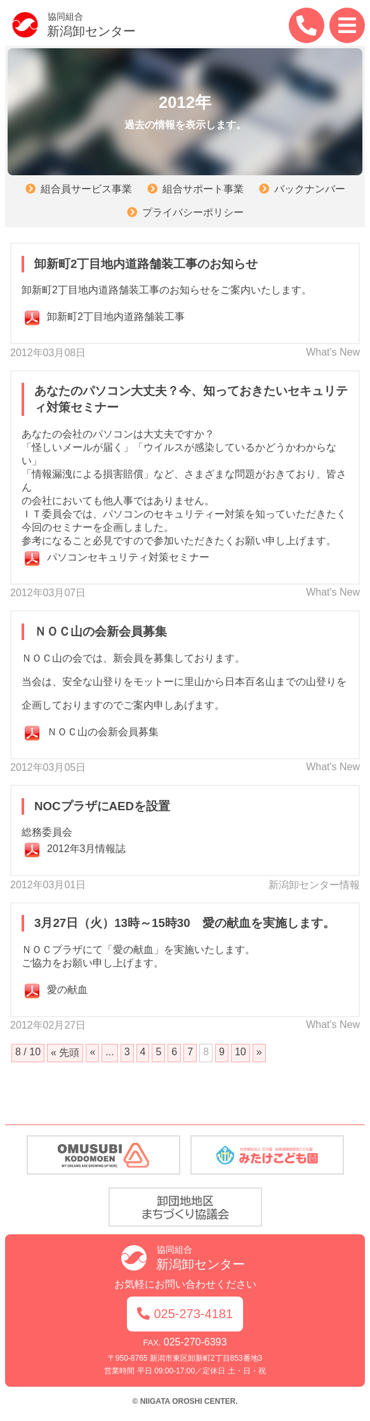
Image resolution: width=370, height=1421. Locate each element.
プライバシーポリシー (193, 212)
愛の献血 (67, 989)
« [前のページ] (92, 1051)
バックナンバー (309, 188)
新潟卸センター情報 (314, 884)
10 (240, 1051)
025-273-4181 (185, 1314)
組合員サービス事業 (86, 188)
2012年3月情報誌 (86, 848)
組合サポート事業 (203, 188)
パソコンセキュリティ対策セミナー (128, 557)
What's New (333, 352)
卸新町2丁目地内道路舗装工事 (116, 316)
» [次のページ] (259, 1051)
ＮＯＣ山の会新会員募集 (103, 731)
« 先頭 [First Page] (65, 1052)
